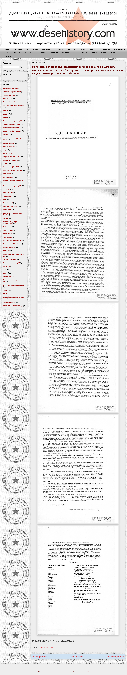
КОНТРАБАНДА (119, 49)
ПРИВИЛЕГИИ (53, 52)
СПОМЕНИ (94, 49)
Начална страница (77, 657)
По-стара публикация (116, 657)
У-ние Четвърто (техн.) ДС (13, 285)
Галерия (6, 134)
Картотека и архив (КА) (12, 186)
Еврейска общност (43, 647)
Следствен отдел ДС (11, 263)
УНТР (5, 294)
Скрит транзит (9, 259)
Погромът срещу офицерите (10, 222)
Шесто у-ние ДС (9, 302)
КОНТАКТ (8, 56)
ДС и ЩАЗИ (28, 52)
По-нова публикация (39, 657)
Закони (5, 163)
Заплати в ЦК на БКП (11, 167)
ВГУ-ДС (6, 110)
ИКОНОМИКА (40, 52)
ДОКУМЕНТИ (58, 49)
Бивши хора (7, 98)
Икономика (7, 174)
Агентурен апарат (10, 88)
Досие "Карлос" (9, 143)
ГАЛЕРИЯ (85, 52)
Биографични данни (10, 102)
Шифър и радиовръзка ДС (13, 306)
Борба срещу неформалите (13, 105)
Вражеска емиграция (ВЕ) (12, 121)
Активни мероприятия (12, 92)
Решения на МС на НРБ (11, 244)
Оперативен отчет (10, 206)
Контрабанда (8, 196)
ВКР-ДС (6, 117)
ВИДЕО (94, 52)
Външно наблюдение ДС (12, 131)
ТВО (4, 269)
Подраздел (7, 227)
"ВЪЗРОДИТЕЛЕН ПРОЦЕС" (76, 49)
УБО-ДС (6, 290)
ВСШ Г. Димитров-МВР (12, 124)
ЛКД (4, 199)
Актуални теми (9, 95)
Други (5, 150)
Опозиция (7, 209)
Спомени (6, 266)
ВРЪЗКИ (113, 52)
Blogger (88, 671)
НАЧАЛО (8, 49)
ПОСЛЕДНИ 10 (8, 230)
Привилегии (7, 234)
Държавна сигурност (11, 157)
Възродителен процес (11, 127)
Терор (51, 647)
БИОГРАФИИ (46, 49)
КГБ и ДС (6, 189)
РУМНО (7, 52)
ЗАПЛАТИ (65, 52)
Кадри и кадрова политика (13, 180)
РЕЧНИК (103, 52)
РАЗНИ (75, 52)
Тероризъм (7, 276)
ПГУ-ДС (6, 218)
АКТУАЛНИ (18, 49)
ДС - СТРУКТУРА (32, 49)
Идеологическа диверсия (12, 170)
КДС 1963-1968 (8, 192)
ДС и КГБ (17, 52)
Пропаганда (7, 237)
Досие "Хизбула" (9, 146)
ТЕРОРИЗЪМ (106, 49)
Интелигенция (8, 177)
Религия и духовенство (12, 240)
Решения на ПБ (9, 247)
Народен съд (8, 203)
